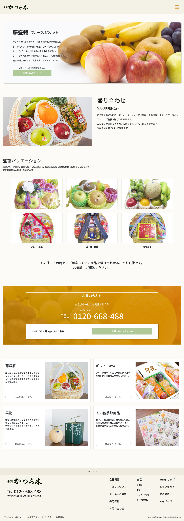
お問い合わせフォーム (122, 331)
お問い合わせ (116, 508)
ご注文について (117, 487)
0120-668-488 (28, 491)
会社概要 (114, 479)
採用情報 (114, 501)
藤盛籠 (139, 484)
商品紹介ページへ (23, 396)
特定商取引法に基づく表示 (39, 517)
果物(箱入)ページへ (32, 73)
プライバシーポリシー (13, 517)
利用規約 (60, 517)
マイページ (166, 501)
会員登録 (164, 494)
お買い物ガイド (168, 487)
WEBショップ (167, 479)
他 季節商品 (142, 499)
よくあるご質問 (117, 494)
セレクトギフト (143, 494)
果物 (138, 489)
